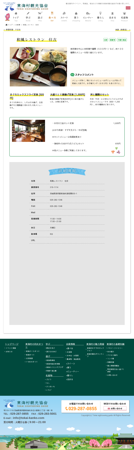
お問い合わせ (112, 375)
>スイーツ (70, 363)
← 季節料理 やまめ (12, 29)
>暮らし (69, 375)
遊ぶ (54, 356)
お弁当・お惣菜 (73, 355)
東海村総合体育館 (53, 364)
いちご (48, 390)
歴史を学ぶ (50, 348)
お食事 (17, 25)
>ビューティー (72, 371)
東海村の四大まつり (34, 345)
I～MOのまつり (32, 362)
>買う (68, 367)
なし (48, 383)
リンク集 (110, 358)
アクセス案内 (112, 355)
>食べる (69, 348)
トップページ (11, 344)
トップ (10, 25)
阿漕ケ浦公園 (51, 371)
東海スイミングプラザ (54, 367)
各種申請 (110, 362)
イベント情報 (11, 348)
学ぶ (54, 344)
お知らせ (9, 351)
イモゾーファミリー (115, 348)
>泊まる (69, 379)
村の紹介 (110, 351)
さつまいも (50, 386)
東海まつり (30, 355)
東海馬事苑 (50, 360)
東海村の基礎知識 (115, 344)
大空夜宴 (29, 358)
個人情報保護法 (113, 365)
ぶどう (48, 379)
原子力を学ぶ (51, 351)
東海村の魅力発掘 (95, 344)
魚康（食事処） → (122, 29)
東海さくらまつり (33, 351)
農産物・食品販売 (73, 359)
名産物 (54, 375)
